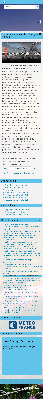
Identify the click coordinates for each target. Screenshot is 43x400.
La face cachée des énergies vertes (23, 276)
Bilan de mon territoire (15, 212)
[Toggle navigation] (38, 22)
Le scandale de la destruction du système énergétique (19, 286)
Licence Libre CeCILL (32, 392)
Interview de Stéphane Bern (18, 264)
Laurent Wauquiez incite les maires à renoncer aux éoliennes (22, 282)
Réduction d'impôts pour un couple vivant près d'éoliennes (20, 302)
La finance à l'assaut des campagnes (23, 278)
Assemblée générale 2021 (17, 195)
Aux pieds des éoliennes (16, 224)
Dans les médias (21, 220)
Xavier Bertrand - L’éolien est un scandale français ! (19, 311)
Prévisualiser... (12, 173)
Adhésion (9, 190)
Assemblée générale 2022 (17, 197)
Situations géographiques (17, 185)
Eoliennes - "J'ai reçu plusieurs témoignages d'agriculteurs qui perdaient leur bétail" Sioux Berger (20, 246)
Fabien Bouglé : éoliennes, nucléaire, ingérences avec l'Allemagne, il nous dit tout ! (22, 255)
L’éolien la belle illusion (16, 290)
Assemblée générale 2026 (17, 200)
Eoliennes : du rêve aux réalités (20, 251)
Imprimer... (29, 173)
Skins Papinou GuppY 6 (11, 392)
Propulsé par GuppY (13, 388)
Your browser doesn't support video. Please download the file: (21, 52)
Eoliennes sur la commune (17, 192)
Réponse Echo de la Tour (17, 210)
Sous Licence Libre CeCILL (25, 389)
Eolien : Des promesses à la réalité (22, 242)
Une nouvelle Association (17, 215)
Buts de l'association (15, 188)
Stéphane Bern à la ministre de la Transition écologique (20, 307)
